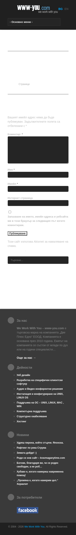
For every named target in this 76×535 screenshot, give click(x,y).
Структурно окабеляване (32, 416)
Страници (24, 84)
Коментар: (15, 134)
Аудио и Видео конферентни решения (40, 388)
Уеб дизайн (23, 375)
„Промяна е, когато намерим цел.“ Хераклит (37, 482)
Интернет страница (20, 198)
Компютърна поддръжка (32, 411)
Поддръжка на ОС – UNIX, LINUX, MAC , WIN (40, 404)
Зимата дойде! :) (27, 452)
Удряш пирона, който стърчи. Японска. (40, 442)
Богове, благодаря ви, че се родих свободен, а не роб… (37, 465)
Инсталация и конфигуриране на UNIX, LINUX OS (40, 396)
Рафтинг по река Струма (31, 447)
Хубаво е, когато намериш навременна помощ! (40, 473)
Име (11, 169)
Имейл (13, 183)
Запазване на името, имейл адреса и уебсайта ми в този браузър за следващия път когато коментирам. (38, 221)
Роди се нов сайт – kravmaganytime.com (41, 457)
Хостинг (21, 421)
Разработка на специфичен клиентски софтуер (40, 382)
